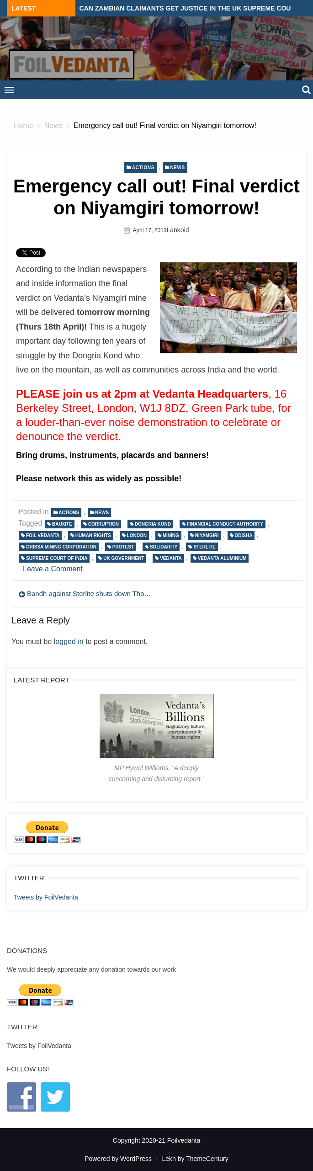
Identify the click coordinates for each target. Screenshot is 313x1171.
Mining (171, 535)
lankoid (178, 230)
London (137, 535)
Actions (143, 167)
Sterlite (204, 546)
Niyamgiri (207, 535)
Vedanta (171, 558)
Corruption (103, 524)
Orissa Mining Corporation (61, 546)
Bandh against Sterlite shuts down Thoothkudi (89, 593)
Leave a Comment (53, 569)
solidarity (164, 546)
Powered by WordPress (118, 1158)
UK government (123, 558)
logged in (69, 641)
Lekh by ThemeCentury (195, 1158)
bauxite (62, 524)
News (177, 167)
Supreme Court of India (56, 558)
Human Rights (93, 535)
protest (123, 546)
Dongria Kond (153, 524)
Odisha (244, 535)
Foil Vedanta (42, 535)
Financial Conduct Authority (225, 524)
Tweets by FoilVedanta (46, 897)
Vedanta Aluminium (222, 558)
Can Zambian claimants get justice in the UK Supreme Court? (191, 8)
